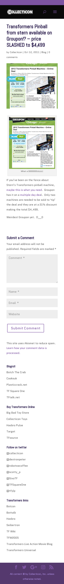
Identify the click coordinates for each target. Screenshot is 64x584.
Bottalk (11, 513)
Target (10, 431)
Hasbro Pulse (14, 425)
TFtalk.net (13, 397)
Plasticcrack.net (16, 385)
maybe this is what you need (24, 190)
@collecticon (14, 453)
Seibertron (13, 525)
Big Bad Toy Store (17, 413)
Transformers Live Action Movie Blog (29, 544)
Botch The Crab (16, 372)
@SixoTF (12, 478)
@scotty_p (13, 472)
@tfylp (10, 491)
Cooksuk (11, 378)
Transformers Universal (21, 550)
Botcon (10, 506)
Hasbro (10, 519)
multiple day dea (30, 195)
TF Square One (15, 391)
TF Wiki (11, 531)
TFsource (12, 438)
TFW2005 (12, 538)
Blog (43, 52)
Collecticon (16, 52)
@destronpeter (16, 459)
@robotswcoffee (17, 466)
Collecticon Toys (16, 419)
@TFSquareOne (16, 485)
